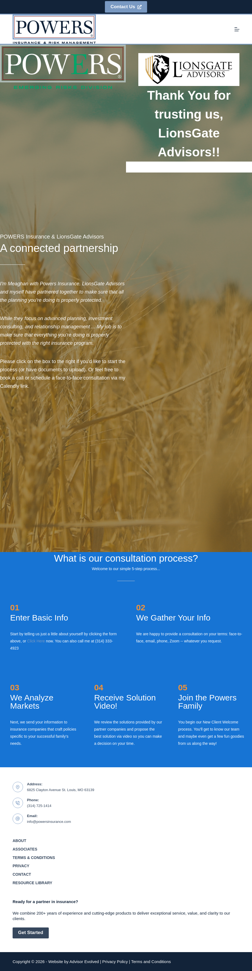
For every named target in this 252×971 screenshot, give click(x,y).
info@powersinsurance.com (49, 822)
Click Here (36, 641)
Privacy (21, 866)
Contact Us (125, 6)
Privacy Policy (115, 961)
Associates (25, 849)
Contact (22, 874)
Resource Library (32, 883)
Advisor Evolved (84, 961)
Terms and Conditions (151, 961)
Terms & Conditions (34, 857)
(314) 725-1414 (39, 806)
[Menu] (236, 29)
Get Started (30, 932)
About (19, 840)
